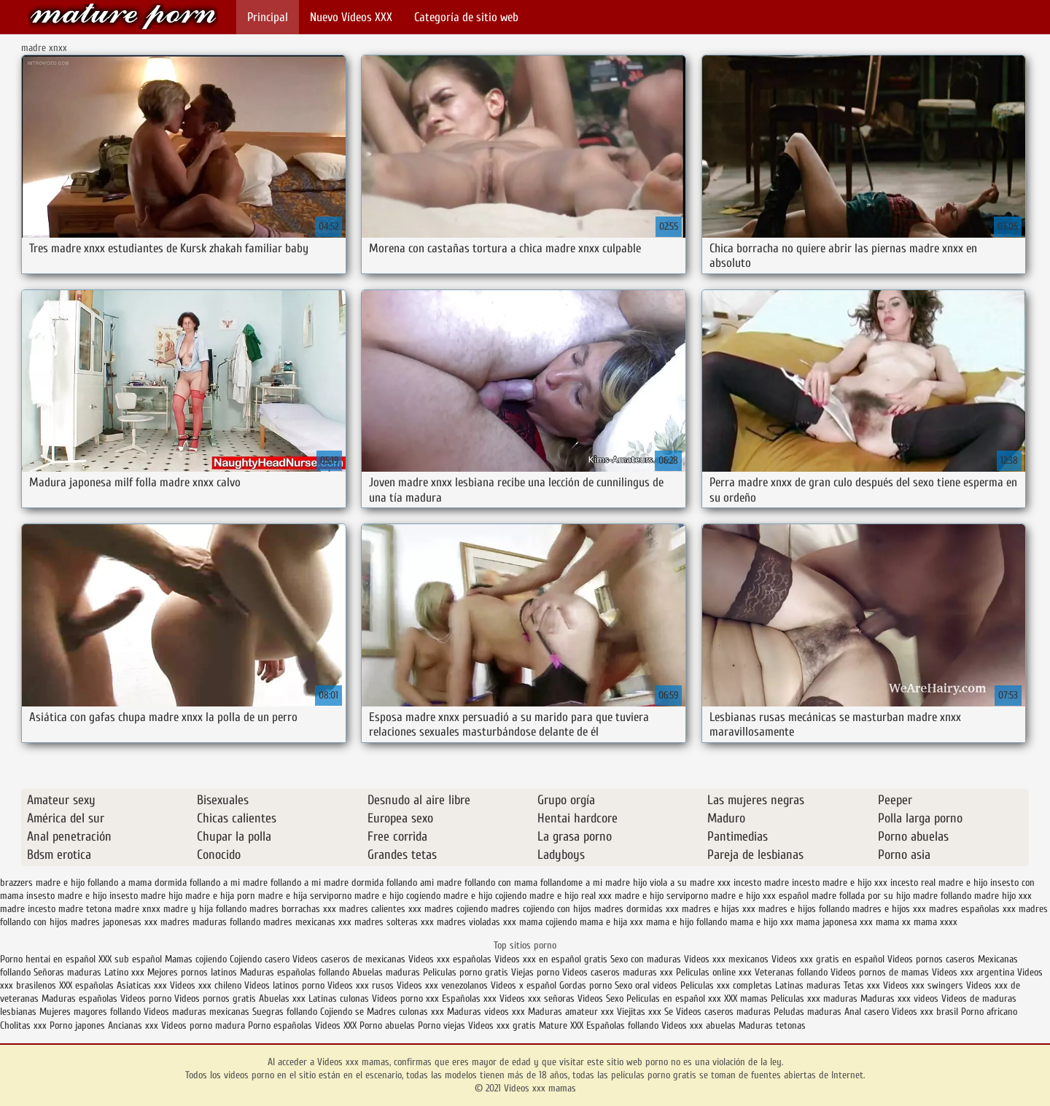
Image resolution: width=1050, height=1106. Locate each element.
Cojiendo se (342, 1011)
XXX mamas (746, 998)
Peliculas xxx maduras (815, 998)
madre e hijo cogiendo (397, 895)
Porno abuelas (387, 1025)
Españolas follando (622, 1025)
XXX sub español (130, 959)
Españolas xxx (469, 998)
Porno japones (79, 1025)
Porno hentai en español (48, 959)
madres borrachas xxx (292, 909)
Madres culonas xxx (405, 1011)
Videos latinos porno (284, 985)
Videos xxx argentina (974, 972)
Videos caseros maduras (723, 1011)
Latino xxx (125, 972)
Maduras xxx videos (899, 998)
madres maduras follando (210, 922)
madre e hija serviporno (304, 895)
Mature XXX (561, 1025)
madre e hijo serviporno (661, 895)
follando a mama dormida (137, 882)
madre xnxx (137, 909)
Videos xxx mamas (123, 16)
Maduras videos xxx (486, 1011)
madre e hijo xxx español (760, 895)
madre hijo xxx (1003, 895)
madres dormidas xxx (636, 909)
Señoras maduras (67, 972)
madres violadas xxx (476, 922)
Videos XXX (336, 1025)
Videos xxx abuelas (700, 1025)
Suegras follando (286, 1011)
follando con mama (500, 882)
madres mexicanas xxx (307, 922)
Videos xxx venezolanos (444, 985)
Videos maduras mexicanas (198, 1011)
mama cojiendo (548, 922)
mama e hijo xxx (761, 922)
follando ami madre (424, 882)
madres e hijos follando (803, 909)
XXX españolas (86, 985)
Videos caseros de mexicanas (348, 959)
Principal (267, 17)
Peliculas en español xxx (675, 998)
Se (668, 1011)
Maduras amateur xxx (571, 1011)
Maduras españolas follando (294, 972)
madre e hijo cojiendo (484, 895)
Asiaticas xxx (142, 985)
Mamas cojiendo (196, 959)
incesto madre (761, 882)
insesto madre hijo (145, 895)
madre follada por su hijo (861, 895)
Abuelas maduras (387, 972)
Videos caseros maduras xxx (617, 972)
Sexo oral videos (647, 985)
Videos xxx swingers (923, 985)
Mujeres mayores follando (91, 1011)
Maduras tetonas (772, 1025)
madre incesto (27, 909)
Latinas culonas (338, 998)
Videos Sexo (600, 998)
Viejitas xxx (639, 1011)
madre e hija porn (220, 895)
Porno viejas (441, 1025)
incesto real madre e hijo (938, 882)
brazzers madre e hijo (42, 882)
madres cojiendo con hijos (541, 909)
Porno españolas (281, 1025)
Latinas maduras (808, 985)
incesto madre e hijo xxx (839, 882)
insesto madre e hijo (66, 895)
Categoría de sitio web (466, 17)
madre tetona (85, 909)
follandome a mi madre (585, 882)
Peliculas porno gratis (465, 972)
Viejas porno (535, 972)
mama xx (893, 922)
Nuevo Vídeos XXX (351, 17)
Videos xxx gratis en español (829, 959)
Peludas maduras (807, 1011)
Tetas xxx (862, 985)
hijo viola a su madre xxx (682, 882)
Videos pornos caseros (931, 959)
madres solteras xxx (394, 922)
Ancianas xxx (133, 1025)
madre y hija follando (204, 909)
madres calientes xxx (380, 909)
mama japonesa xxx (834, 922)
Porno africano (989, 1011)
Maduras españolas (79, 998)
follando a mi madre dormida (327, 882)
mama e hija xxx (611, 922)
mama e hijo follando (686, 922)
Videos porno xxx (405, 998)
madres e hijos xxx (889, 909)
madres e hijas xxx (718, 909)
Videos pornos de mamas (880, 972)
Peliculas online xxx (715, 972)
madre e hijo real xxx (570, 895)
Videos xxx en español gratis (550, 959)
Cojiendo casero (259, 959)
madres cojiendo (456, 909)
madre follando (942, 895)
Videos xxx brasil (926, 1011)
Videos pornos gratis (215, 998)
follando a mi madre (229, 882)
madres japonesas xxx (114, 922)
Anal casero (866, 1011)
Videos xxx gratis (502, 1025)
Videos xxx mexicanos (727, 959)
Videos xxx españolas (449, 959)
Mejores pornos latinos (192, 972)
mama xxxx (935, 922)
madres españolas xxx (972, 909)
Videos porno (145, 998)
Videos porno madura (203, 1025)
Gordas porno (585, 985)
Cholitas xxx (23, 1025)
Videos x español (523, 985)
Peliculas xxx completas (726, 985)
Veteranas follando (791, 972)
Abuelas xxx (282, 998)
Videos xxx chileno (207, 985)
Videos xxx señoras (538, 998)
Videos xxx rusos (360, 985)
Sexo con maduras (645, 959)
